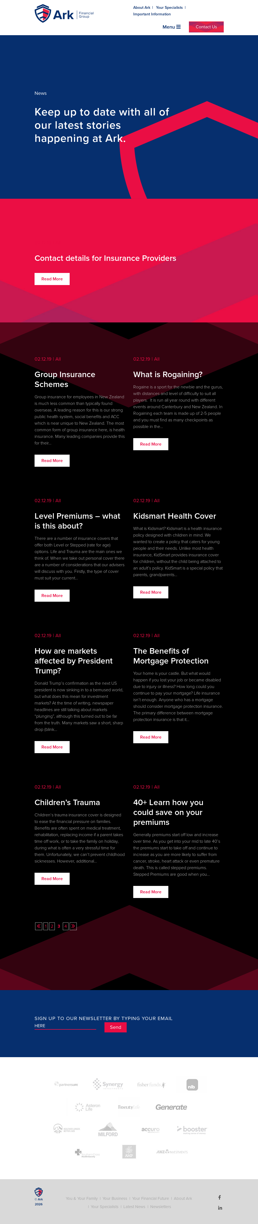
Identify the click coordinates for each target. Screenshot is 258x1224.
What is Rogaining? (168, 375)
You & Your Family (82, 1198)
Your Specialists (169, 7)
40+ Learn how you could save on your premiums (168, 812)
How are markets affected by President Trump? (74, 661)
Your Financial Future (150, 1198)
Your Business (115, 1198)
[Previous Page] (38, 926)
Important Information (152, 14)
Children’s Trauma (67, 803)
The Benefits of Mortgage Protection (171, 656)
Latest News (134, 1206)
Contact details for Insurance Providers (105, 258)
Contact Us (206, 27)
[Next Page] (73, 926)
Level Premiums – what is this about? (77, 521)
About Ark (141, 7)
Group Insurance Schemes (65, 379)
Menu (172, 27)
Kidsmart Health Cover (174, 516)
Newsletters (160, 1206)
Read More (52, 279)
